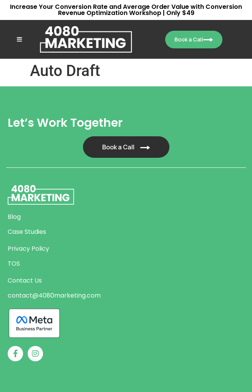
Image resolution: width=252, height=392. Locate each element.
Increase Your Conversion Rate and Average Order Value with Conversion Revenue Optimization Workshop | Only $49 (126, 9)
